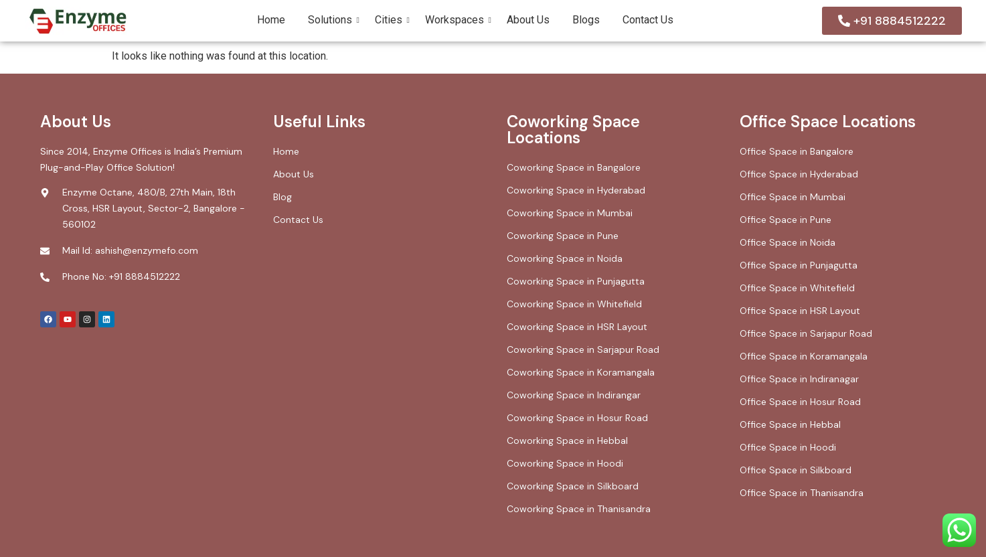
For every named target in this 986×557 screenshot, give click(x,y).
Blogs (586, 19)
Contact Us (648, 19)
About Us (528, 19)
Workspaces (457, 19)
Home (271, 19)
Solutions (332, 19)
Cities (391, 19)
